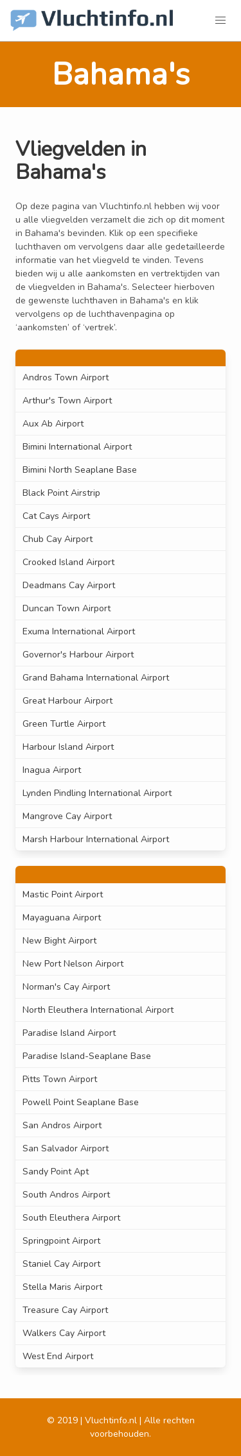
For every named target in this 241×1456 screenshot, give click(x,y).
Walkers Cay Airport (63, 1333)
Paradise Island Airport (69, 1033)
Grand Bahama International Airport (95, 678)
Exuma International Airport (78, 631)
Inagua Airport (51, 770)
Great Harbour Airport (67, 701)
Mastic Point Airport (62, 894)
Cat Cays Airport (56, 516)
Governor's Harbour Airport (78, 654)
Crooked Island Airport (68, 562)
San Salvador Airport (65, 1148)
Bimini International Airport (77, 447)
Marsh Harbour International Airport (95, 839)
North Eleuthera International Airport (98, 1010)
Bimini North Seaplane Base (79, 470)
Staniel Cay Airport (61, 1264)
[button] (220, 20)
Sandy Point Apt (55, 1171)
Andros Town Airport (65, 377)
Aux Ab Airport (53, 424)
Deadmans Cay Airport (68, 585)
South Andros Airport (66, 1195)
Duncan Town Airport (66, 608)
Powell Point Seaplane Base (80, 1102)
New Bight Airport (59, 941)
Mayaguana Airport (61, 917)
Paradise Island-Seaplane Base (86, 1056)
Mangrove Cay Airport (67, 816)
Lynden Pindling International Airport (97, 793)
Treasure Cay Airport (65, 1310)
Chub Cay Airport (57, 539)
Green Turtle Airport (63, 724)
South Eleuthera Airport (71, 1218)
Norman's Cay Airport (66, 987)
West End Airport (57, 1356)
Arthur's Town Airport (67, 400)
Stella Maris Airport (62, 1287)
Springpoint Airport (61, 1241)
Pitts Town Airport (59, 1079)
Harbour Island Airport (68, 747)
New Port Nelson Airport (72, 964)
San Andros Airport (62, 1125)
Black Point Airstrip (61, 493)
